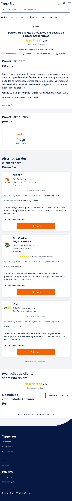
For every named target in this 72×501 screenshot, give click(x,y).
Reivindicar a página (46, 49)
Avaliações (61, 53)
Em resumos (9, 53)
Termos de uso (7, 451)
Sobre (4, 460)
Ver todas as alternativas (36, 361)
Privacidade (6, 441)
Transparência (7, 446)
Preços (26, 53)
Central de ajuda (8, 482)
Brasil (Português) (20, 493)
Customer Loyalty (39, 17)
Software (5, 465)
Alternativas (43, 53)
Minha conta (7, 477)
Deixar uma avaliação (58, 395)
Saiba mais (36, 226)
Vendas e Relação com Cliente (17, 17)
